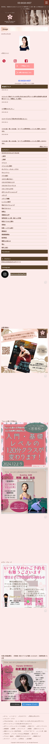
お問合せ (21, 738)
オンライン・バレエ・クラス (10, 169)
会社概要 (29, 738)
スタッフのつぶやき (7, 189)
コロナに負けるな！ (7, 179)
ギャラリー (7, 738)
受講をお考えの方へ (34, 716)
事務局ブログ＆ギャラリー (23, 736)
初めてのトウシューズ (8, 205)
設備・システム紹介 (7, 228)
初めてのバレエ (6, 208)
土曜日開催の (24, 350)
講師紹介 (4, 231)
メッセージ (13, 716)
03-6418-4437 (24, 3)
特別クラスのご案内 (7, 221)
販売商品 (4, 237)
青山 (3, 244)
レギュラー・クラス (9, 718)
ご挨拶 (4, 159)
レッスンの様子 (6, 202)
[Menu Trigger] (46, 2)
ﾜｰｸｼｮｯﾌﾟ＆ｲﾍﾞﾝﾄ (29, 731)
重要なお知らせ (6, 241)
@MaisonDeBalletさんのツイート (11, 262)
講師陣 (13, 728)
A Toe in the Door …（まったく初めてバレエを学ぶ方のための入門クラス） (24, 721)
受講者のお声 (5, 215)
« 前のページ (5, 53)
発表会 (4, 224)
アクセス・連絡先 (8, 736)
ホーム (5, 716)
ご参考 (4, 156)
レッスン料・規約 (42, 731)
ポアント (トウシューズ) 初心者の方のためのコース (18, 723)
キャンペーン (5, 172)
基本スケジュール (39, 728)
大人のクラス (22, 716)
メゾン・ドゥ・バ (24, 584)
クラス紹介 (5, 175)
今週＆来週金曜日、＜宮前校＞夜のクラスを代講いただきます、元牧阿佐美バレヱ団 (24, 678)
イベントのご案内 (7, 166)
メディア (4, 195)
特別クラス (31, 726)
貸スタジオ (35, 733)
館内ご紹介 (5, 247)
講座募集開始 (5, 234)
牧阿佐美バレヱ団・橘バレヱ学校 (11, 218)
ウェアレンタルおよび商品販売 (20, 733)
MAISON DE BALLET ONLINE (10, 153)
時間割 (30, 728)
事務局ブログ (37, 736)
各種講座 (6, 728)
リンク (14, 738)
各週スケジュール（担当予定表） (13, 731)
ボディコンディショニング (9, 192)
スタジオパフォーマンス (9, 185)
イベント (4, 162)
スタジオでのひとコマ (8, 182)
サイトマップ (21, 728)
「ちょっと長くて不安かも (24, 443)
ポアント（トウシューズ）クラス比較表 (14, 726)
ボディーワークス (42, 726)
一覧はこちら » (43, 146)
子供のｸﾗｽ (6, 733)
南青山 (4, 211)
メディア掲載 (5, 198)
